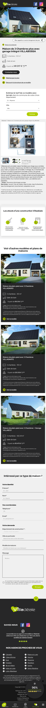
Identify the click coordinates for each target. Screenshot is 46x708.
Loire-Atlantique (11, 671)
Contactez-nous (11, 72)
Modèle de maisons (23, 547)
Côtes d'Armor (11, 657)
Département (11, 97)
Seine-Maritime (33, 668)
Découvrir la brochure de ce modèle (16, 82)
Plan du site (23, 696)
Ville (7, 105)
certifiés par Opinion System (23, 637)
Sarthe (30, 666)
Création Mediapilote (23, 698)
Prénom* (23, 489)
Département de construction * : (23, 530)
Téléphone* (23, 510)
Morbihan (31, 663)
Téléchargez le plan (10, 78)
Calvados (9, 655)
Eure (7, 660)
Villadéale (3, 120)
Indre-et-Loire (10, 668)
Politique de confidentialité (23, 691)
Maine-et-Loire (33, 655)
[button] (4, 705)
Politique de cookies (23, 694)
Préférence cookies (23, 700)
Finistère (9, 663)
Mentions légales (23, 692)
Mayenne (31, 660)
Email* (23, 517)
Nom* (23, 497)
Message (23, 566)
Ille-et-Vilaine (10, 666)
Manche (30, 657)
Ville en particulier (23, 537)
